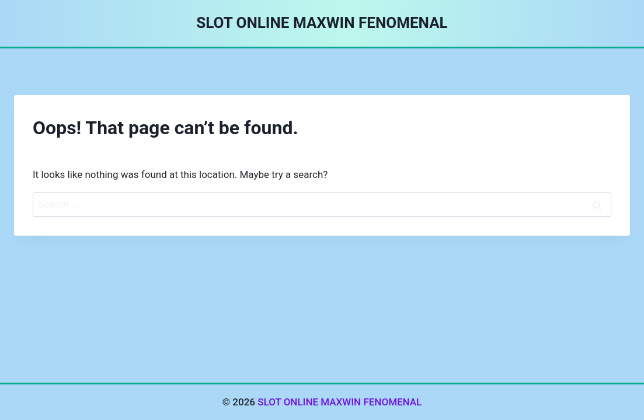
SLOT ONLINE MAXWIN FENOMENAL (339, 402)
